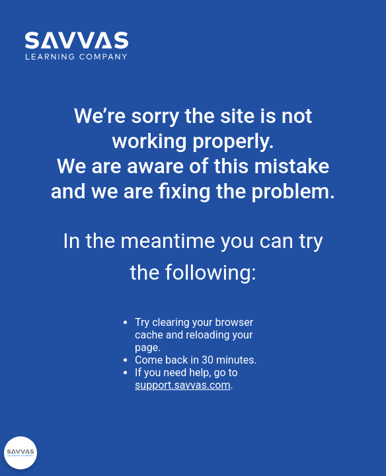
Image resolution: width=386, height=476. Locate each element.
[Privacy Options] (20, 452)
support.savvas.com (182, 385)
